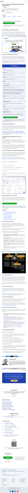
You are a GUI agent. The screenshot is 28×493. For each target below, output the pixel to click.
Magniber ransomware (21, 58)
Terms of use (18, 489)
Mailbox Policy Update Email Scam (7, 406)
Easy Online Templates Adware (7, 405)
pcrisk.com (9, 471)
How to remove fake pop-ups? (7, 216)
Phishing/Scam (5, 7)
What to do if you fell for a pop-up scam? (9, 219)
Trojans (23, 60)
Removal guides (4, 480)
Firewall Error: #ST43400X (18, 132)
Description (5, 16)
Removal (14, 16)
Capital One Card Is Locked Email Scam (8, 409)
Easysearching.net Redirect (6, 403)
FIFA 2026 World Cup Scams (6, 408)
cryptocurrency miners (5, 61)
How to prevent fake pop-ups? (7, 217)
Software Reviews (4, 484)
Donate (14, 380)
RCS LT (22, 120)
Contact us (13, 480)
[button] (26, 1)
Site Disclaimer (14, 489)
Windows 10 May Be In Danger (9, 132)
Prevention (19, 16)
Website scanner (22, 480)
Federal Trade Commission (10, 319)
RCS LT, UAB (4, 469)
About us (14, 395)
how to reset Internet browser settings (15, 294)
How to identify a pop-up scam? (8, 213)
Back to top (24, 370)
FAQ (3, 17)
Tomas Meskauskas (7, 10)
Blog (2, 483)
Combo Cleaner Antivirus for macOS (13, 158)
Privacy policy (9, 489)
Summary (9, 16)
